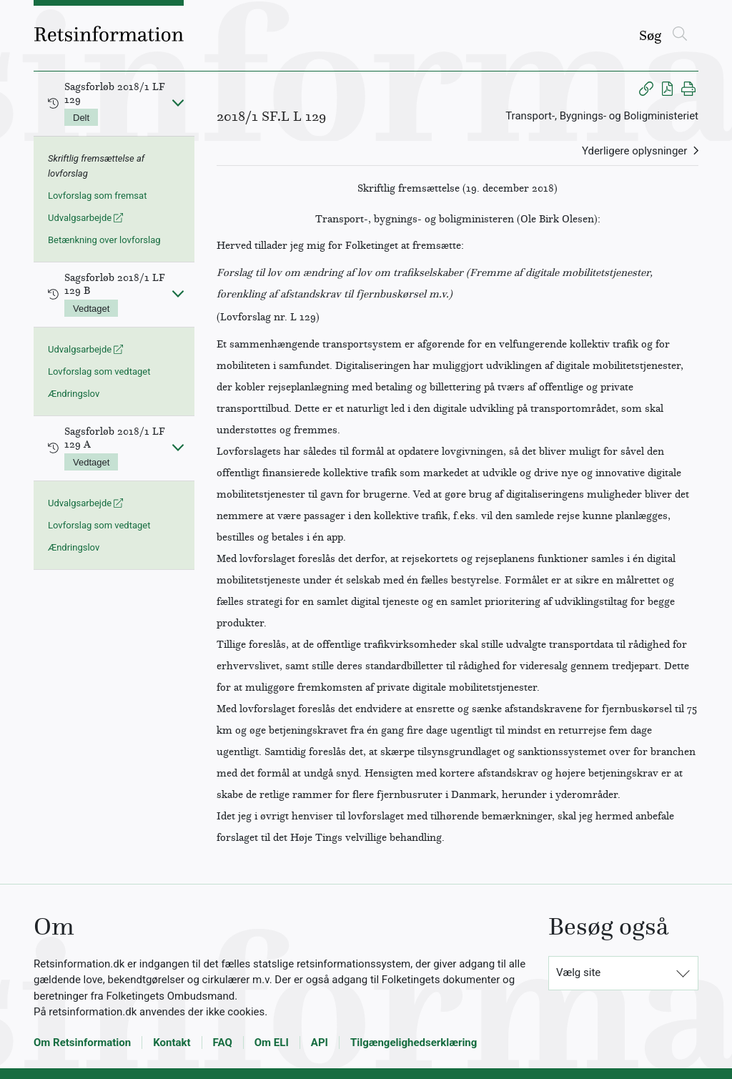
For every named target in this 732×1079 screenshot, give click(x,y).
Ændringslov (73, 393)
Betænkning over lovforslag (104, 240)
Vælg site (578, 972)
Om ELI (271, 1042)
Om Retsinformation (82, 1042)
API (319, 1042)
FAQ (222, 1042)
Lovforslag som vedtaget (99, 371)
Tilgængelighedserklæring (413, 1042)
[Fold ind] (178, 102)
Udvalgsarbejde (85, 217)
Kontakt (171, 1042)
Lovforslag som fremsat (97, 195)
